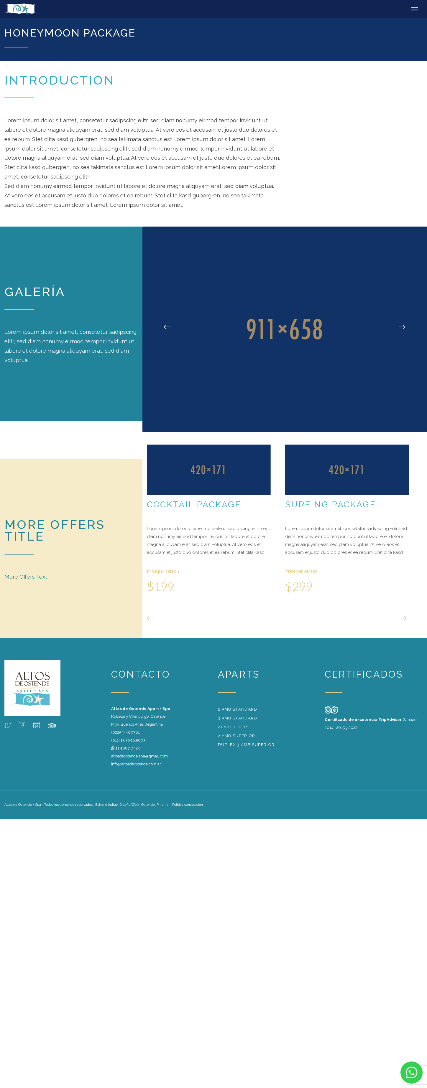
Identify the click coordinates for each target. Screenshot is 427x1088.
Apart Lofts (233, 726)
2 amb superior (236, 735)
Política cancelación (187, 805)
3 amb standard (237, 718)
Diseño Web (129, 805)
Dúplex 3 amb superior (246, 744)
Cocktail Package (194, 504)
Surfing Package (330, 504)
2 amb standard (237, 709)
